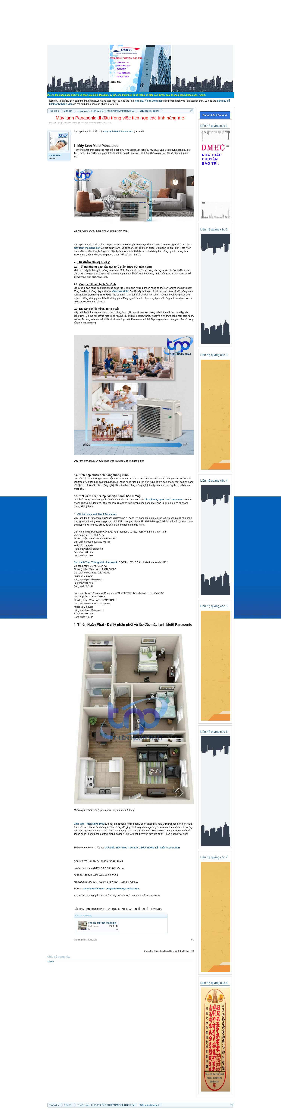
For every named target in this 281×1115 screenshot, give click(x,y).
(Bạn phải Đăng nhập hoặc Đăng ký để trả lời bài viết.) (169, 951)
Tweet (50, 961)
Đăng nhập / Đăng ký (215, 115)
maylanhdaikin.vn (94, 888)
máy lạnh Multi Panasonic (118, 131)
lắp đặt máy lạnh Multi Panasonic (164, 499)
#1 (192, 939)
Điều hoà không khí (71, 123)
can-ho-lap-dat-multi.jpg (102, 922)
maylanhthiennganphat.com (122, 888)
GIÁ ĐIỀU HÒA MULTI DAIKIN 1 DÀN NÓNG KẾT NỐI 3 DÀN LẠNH (142, 847)
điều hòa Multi (120, 291)
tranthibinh (97, 123)
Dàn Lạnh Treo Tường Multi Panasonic (96, 562)
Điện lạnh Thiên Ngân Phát (89, 823)
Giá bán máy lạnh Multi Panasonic (97, 514)
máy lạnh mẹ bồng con (87, 247)
